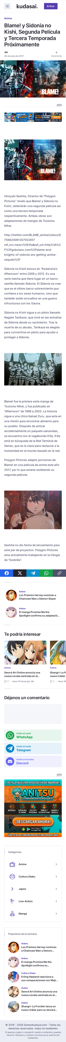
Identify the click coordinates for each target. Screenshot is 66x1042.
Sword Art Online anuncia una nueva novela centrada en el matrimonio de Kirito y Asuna (22, 676)
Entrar (51, 6)
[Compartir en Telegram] (33, 573)
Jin (6, 52)
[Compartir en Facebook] (6, 573)
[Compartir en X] (19, 573)
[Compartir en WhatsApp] (46, 573)
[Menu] (7, 6)
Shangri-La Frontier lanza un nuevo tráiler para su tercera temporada (38, 1010)
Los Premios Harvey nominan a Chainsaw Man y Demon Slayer (37, 597)
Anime (8, 18)
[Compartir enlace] (59, 573)
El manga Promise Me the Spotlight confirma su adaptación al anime (39, 615)
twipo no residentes (46, 1028)
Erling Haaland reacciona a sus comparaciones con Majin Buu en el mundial (39, 980)
